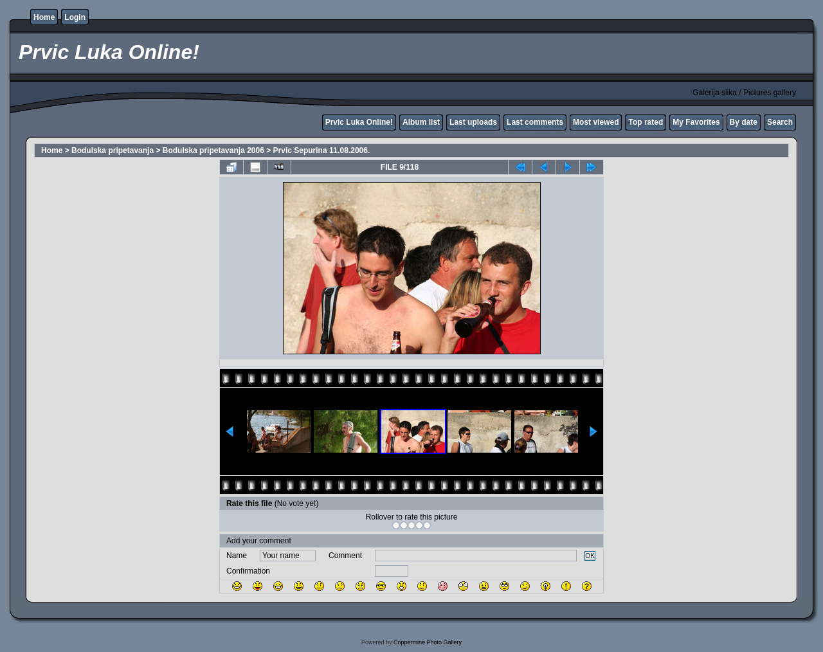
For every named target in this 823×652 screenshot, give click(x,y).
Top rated (645, 122)
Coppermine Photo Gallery (427, 642)
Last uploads (473, 122)
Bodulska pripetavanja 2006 (213, 150)
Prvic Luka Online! (359, 122)
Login (75, 17)
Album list (421, 122)
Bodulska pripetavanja (112, 150)
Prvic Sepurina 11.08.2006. (321, 150)
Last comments (535, 122)
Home (44, 17)
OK (590, 555)
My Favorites (696, 122)
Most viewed (596, 122)
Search (780, 122)
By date (743, 122)
